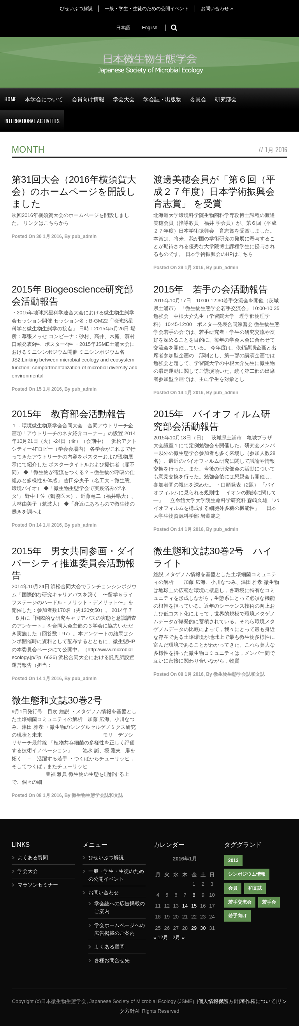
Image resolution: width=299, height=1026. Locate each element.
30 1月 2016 (49, 236)
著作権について (258, 1001)
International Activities (32, 120)
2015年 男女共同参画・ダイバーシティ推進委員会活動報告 (74, 563)
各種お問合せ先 (112, 960)
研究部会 (226, 99)
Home (10, 99)
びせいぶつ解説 (76, 8)
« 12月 (160, 937)
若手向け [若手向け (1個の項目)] (237, 915)
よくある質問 (33, 857)
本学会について (44, 99)
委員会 (198, 99)
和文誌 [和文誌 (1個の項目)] (255, 888)
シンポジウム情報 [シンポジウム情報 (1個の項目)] (247, 874)
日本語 (123, 27)
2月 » (178, 937)
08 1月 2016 (190, 674)
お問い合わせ (217, 8)
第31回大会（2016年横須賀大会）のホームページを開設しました (74, 191)
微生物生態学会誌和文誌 (239, 674)
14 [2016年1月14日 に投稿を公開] (185, 906)
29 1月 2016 (190, 267)
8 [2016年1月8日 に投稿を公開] (194, 895)
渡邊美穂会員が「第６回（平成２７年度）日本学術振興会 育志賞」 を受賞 (218, 191)
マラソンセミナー (38, 885)
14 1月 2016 (190, 392)
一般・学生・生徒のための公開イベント (147, 8)
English (149, 27)
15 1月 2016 (49, 389)
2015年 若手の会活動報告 (210, 289)
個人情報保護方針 (218, 1001)
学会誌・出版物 (162, 99)
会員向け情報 (88, 99)
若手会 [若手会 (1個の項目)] (269, 902)
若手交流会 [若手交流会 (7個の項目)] (240, 902)
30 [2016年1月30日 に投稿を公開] (203, 928)
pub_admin (84, 236)
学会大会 (124, 99)
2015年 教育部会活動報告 (69, 414)
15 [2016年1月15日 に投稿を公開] (194, 906)
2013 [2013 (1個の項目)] (233, 860)
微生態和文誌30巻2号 (57, 700)
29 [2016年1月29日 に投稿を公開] (194, 928)
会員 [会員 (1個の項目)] (232, 888)
